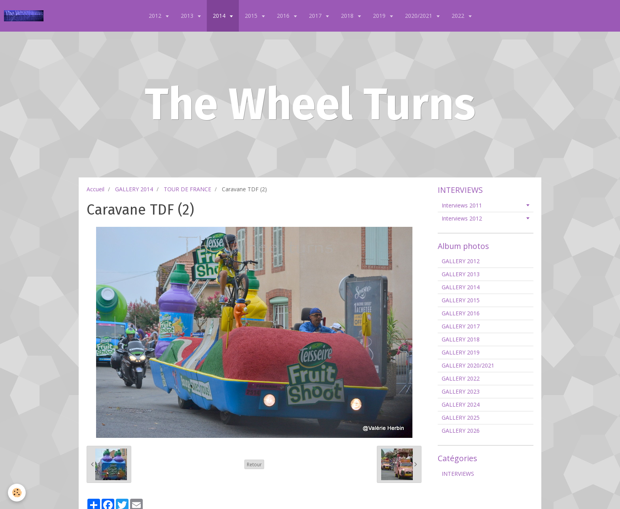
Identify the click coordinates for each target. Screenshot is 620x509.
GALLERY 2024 (461, 404)
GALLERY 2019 (461, 352)
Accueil (95, 189)
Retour (254, 464)
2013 (188, 15)
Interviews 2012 (462, 218)
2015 (252, 15)
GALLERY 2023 (461, 391)
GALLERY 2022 (461, 378)
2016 (284, 15)
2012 (156, 15)
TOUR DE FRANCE (187, 189)
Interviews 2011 (462, 205)
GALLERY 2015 (461, 300)
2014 (220, 15)
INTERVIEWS (458, 473)
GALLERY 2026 (461, 430)
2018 (348, 15)
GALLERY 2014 (134, 189)
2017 (316, 15)
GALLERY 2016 (461, 313)
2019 (380, 15)
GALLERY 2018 (461, 339)
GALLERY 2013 (461, 274)
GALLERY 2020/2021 (468, 365)
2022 (459, 15)
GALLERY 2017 (461, 326)
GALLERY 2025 (461, 417)
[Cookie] (17, 492)
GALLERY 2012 (461, 261)
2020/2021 (419, 15)
